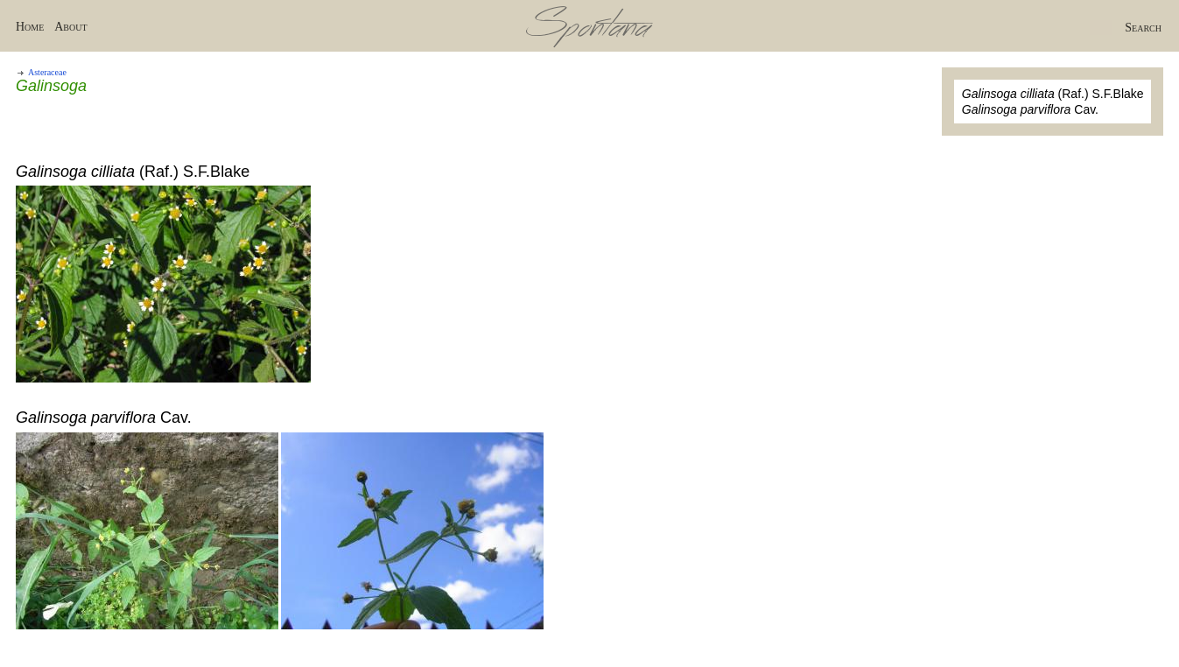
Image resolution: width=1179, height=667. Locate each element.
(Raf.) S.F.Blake (1053, 94)
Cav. (1030, 109)
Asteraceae (47, 72)
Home (30, 26)
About (70, 26)
